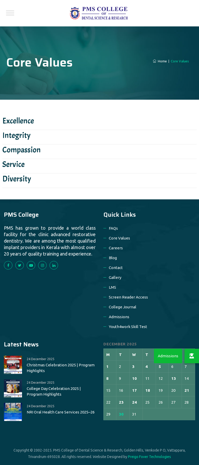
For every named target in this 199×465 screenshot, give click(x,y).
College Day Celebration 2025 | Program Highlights (54, 391)
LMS (112, 287)
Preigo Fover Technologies (149, 457)
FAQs (113, 228)
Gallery (115, 277)
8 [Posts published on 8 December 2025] (107, 378)
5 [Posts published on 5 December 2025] (160, 366)
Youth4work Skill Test (128, 326)
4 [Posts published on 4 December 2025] (146, 366)
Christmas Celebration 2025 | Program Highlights (61, 368)
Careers (116, 248)
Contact (116, 267)
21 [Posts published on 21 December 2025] (186, 390)
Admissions (119, 317)
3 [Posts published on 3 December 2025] (133, 366)
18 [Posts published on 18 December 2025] (147, 390)
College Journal (122, 307)
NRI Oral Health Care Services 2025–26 (61, 412)
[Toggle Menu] (10, 12)
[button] (191, 356)
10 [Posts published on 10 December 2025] (134, 378)
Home (160, 61)
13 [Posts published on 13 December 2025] (173, 378)
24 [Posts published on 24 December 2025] (134, 402)
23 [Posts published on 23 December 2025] (121, 402)
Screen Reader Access (128, 297)
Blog (113, 258)
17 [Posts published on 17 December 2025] (134, 390)
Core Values (119, 238)
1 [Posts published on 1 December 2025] (107, 366)
